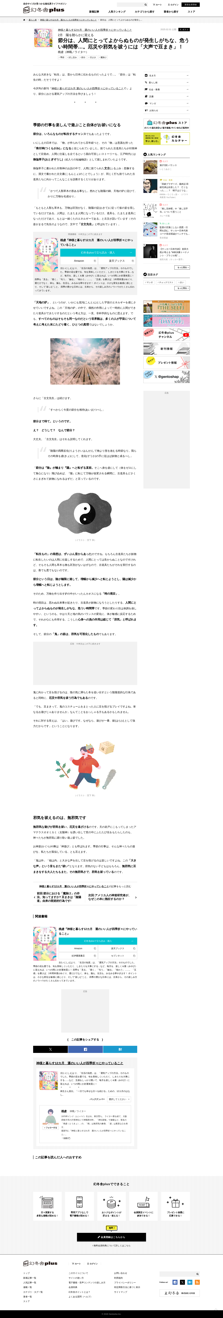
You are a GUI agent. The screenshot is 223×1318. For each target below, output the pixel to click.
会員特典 (73, 1287)
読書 (151, 96)
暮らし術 (33, 20)
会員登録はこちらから (111, 1237)
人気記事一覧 (29, 1282)
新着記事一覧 (29, 1278)
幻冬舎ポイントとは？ (79, 1292)
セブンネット (117, 955)
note (65, 1138)
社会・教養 (154, 89)
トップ (26, 1273)
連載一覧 (27, 1287)
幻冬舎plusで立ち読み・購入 (98, 252)
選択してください (117, 1099)
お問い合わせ (120, 1273)
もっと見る (182, 267)
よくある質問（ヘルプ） (80, 1296)
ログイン (173, 4)
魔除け (104, 57)
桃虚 (64, 1111)
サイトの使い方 (76, 1278)
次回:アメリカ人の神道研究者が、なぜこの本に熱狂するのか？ (109, 897)
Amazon (79, 260)
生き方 (152, 75)
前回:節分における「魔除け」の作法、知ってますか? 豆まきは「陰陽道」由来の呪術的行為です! (59, 897)
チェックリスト (166, 282)
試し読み (73, 57)
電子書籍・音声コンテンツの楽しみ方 (87, 1282)
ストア (191, 12)
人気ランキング (117, 12)
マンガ (152, 103)
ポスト (184, 29)
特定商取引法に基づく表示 (127, 1287)
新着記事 (94, 12)
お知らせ (153, 110)
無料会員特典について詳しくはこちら (112, 1245)
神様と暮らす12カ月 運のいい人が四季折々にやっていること (68, 20)
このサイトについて (78, 1273)
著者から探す (171, 12)
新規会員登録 (191, 4)
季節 (62, 57)
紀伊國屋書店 (78, 955)
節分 (83, 57)
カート (157, 4)
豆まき (93, 57)
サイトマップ (120, 1292)
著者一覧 (27, 1296)
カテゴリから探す (145, 12)
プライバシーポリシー (125, 1282)
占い (182, 282)
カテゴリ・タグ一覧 (33, 1292)
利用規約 (118, 1278)
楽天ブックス (117, 260)
